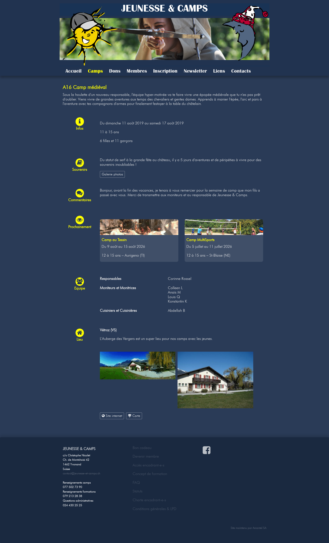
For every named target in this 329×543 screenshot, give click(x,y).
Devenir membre (146, 456)
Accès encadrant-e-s (148, 465)
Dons (114, 70)
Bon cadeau (142, 447)
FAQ (136, 482)
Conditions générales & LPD (154, 508)
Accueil (73, 70)
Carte (134, 416)
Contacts (241, 70)
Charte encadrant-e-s (149, 500)
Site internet (112, 416)
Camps (95, 70)
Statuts (137, 491)
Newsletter (195, 70)
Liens (219, 70)
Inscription (165, 70)
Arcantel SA (259, 528)
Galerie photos (112, 174)
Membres (137, 70)
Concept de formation (150, 473)
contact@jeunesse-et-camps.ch (81, 473)
